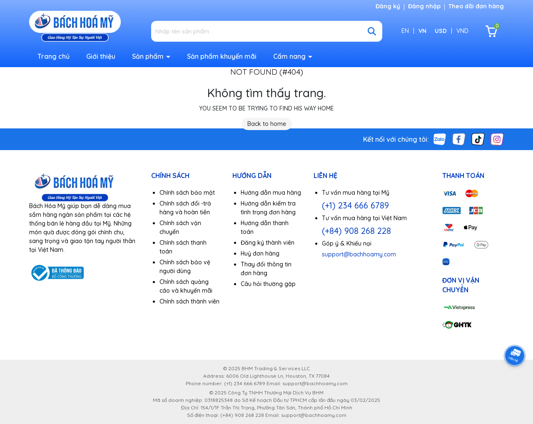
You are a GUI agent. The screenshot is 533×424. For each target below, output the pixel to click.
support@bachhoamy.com (359, 254)
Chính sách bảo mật (187, 192)
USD (441, 31)
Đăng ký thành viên (267, 242)
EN (405, 31)
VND (462, 31)
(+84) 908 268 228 (356, 231)
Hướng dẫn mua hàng (271, 192)
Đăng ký (388, 6)
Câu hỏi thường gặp (268, 284)
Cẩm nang (290, 56)
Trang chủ (53, 56)
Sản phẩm (148, 56)
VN (422, 31)
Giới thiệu (100, 56)
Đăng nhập (424, 6)
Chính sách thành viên (189, 301)
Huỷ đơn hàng (260, 253)
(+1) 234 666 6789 (355, 205)
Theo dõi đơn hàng (476, 6)
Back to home (266, 124)
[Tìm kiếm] (372, 31)
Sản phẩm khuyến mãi (222, 56)
